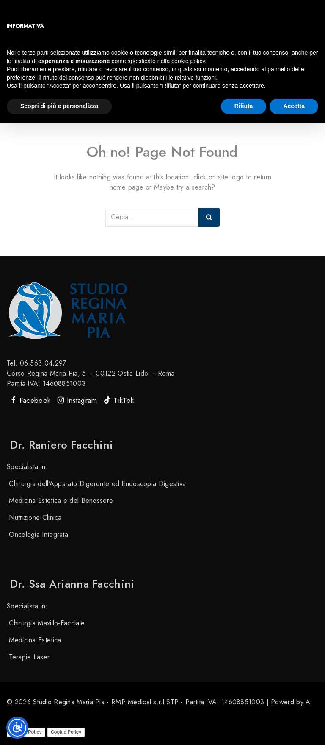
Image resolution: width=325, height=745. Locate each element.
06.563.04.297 (43, 363)
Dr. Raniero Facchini (60, 445)
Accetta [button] (294, 106)
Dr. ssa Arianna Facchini (71, 584)
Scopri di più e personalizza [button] (59, 106)
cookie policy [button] (188, 61)
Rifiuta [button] (243, 106)
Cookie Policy (66, 731)
